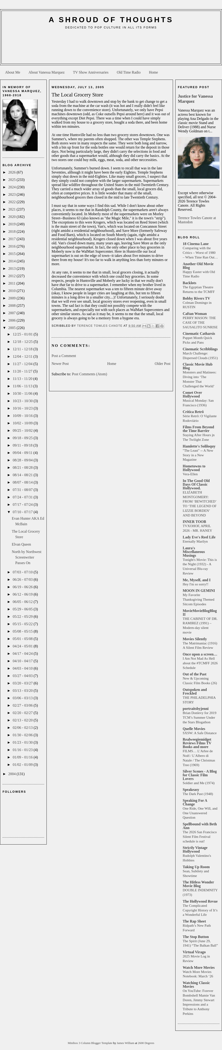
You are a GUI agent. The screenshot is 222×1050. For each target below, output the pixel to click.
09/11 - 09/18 (23, 445)
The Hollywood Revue (200, 901)
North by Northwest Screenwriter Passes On (26, 557)
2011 (12, 283)
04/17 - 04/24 (23, 653)
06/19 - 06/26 (23, 587)
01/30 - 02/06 (23, 735)
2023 (12, 194)
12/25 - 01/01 (23, 334)
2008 (12, 306)
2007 (12, 313)
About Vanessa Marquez (46, 72)
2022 (12, 202)
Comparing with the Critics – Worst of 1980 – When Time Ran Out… (200, 252)
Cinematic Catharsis (199, 334)
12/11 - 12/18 (23, 349)
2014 (12, 261)
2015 (12, 254)
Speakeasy (191, 790)
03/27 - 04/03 (23, 676)
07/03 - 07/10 (23, 572)
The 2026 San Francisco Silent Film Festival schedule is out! (200, 836)
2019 (12, 224)
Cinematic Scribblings (200, 349)
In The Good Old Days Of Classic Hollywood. (196, 484)
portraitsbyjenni (196, 709)
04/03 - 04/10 (23, 668)
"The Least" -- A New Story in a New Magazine (198, 455)
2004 (12, 774)
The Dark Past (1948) (198, 794)
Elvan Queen (21, 544)
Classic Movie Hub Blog (198, 366)
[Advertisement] (111, 48)
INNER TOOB (194, 522)
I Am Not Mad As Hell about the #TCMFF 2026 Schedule (200, 663)
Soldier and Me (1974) (199, 783)
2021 (12, 209)
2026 (12, 172)
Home (153, 72)
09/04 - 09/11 (23, 453)
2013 (12, 268)
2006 (12, 320)
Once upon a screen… (200, 654)
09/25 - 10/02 (23, 430)
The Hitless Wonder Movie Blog (198, 884)
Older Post (162, 364)
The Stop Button (196, 937)
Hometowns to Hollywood (194, 468)
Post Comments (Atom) (89, 374)
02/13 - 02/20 (23, 720)
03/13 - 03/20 (23, 691)
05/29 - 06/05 (23, 609)
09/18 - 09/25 (23, 438)
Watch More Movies (199, 967)
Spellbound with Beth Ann (200, 826)
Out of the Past (195, 674)
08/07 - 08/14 (23, 482)
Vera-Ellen (190, 474)
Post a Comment (64, 356)
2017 (12, 239)
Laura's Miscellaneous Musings (194, 551)
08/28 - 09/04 (23, 460)
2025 (12, 180)
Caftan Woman (195, 314)
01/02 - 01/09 (23, 765)
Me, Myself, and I (196, 580)
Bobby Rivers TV (196, 298)
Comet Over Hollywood (192, 394)
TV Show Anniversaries (90, 72)
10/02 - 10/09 (23, 423)
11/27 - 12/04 (23, 364)
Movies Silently (195, 639)
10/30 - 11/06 (23, 393)
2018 (12, 231)
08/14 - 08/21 (23, 475)
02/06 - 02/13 (23, 728)
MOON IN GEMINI (199, 591)
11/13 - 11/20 (23, 379)
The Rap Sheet (194, 921)
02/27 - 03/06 (23, 705)
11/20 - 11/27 (23, 371)
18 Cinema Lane (196, 244)
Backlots (189, 283)
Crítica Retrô (193, 412)
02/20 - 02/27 (23, 713)
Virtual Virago (194, 952)
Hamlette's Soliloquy (199, 446)
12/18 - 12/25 (23, 342)
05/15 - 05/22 (23, 624)
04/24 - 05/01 (23, 646)
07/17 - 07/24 (23, 504)
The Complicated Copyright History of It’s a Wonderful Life (200, 910)
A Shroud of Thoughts (111, 20)
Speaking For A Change (195, 802)
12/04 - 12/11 (23, 356)
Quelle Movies (194, 729)
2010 (12, 291)
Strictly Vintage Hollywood (195, 849)
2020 (12, 217)
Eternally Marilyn (195, 541)
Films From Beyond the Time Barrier (198, 429)
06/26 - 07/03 (23, 579)
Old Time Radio (129, 72)
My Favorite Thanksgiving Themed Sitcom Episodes (198, 599)
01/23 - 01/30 (23, 742)
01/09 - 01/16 (23, 757)
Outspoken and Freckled (195, 691)
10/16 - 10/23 (23, 408)
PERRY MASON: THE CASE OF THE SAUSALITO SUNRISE (200, 322)
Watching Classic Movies (196, 984)
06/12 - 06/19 (23, 594)
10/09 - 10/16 (23, 416)
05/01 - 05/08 (23, 639)
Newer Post (60, 364)
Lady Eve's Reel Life (199, 537)
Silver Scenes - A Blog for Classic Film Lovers (200, 775)
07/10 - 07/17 (23, 512)
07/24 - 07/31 (23, 497)
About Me (12, 72)
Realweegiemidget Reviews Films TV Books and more (197, 743)
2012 (12, 276)
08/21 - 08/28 (23, 467)
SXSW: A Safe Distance (200, 733)
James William (126, 1043)
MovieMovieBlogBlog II (200, 612)
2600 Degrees (146, 1043)
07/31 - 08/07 (23, 490)
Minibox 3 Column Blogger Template (90, 1043)
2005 (12, 328)
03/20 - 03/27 (23, 683)
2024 (12, 187)
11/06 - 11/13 (23, 386)
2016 (12, 246)
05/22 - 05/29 (23, 616)
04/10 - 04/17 (23, 661)
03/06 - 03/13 (23, 698)
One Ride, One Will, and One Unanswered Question (200, 813)
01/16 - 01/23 (23, 750)
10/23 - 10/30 (23, 401)
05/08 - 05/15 (23, 631)
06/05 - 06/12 (23, 602)
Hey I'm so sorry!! (195, 584)
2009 (12, 298)
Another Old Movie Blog (198, 266)
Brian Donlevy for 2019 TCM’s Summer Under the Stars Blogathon (199, 717)
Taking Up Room (196, 867)
